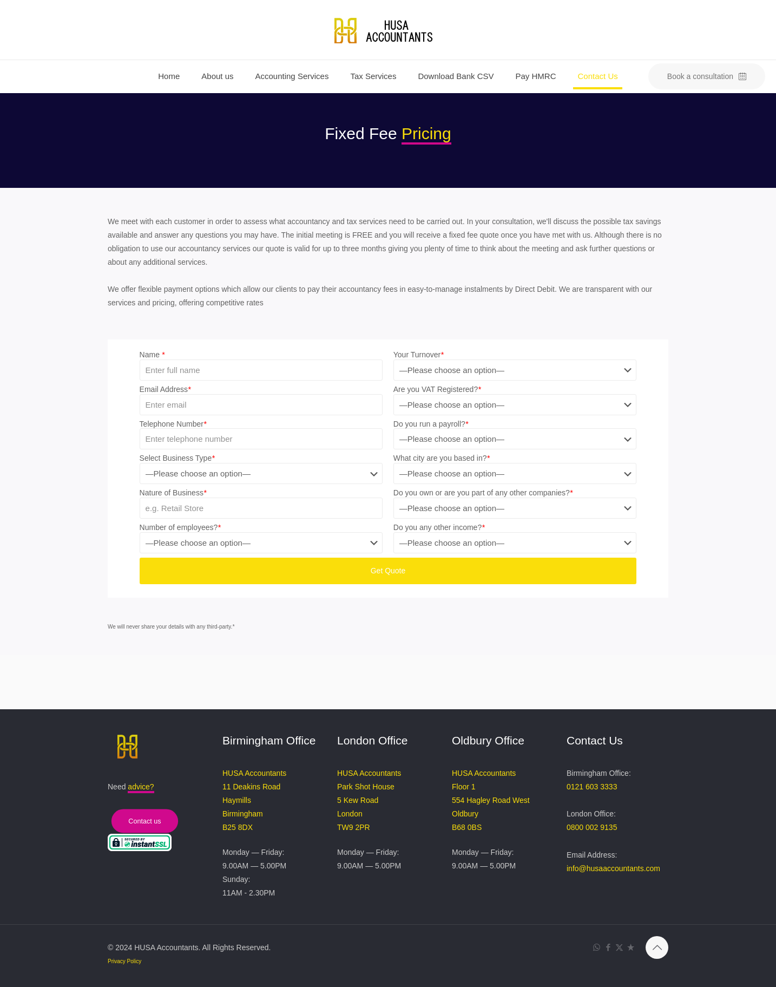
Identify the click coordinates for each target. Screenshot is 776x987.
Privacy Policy (124, 961)
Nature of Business (173, 492)
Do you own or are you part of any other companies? (483, 492)
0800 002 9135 (592, 827)
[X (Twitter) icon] (619, 947)
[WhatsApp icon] (597, 947)
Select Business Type (177, 458)
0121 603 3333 (592, 786)
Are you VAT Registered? (437, 389)
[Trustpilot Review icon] (631, 947)
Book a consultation (706, 76)
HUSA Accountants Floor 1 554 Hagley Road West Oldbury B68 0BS (491, 800)
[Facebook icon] (608, 947)
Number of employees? (180, 527)
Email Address (165, 389)
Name (152, 354)
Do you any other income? (439, 527)
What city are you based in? (441, 458)
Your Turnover (418, 354)
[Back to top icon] (657, 947)
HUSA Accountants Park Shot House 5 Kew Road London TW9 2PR (369, 800)
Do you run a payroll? (431, 424)
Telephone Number (173, 424)
